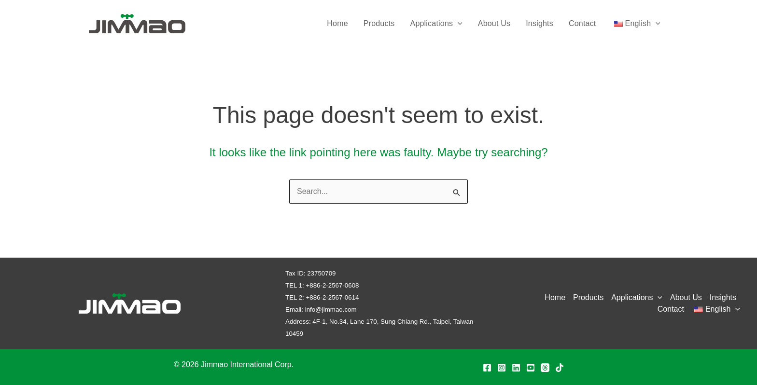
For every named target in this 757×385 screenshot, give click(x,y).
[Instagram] (501, 367)
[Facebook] (487, 367)
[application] (458, 23)
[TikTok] (559, 367)
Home (337, 23)
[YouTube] (530, 367)
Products (379, 23)
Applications (436, 23)
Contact (582, 23)
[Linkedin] (516, 367)
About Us (494, 23)
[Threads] (545, 367)
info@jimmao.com (331, 309)
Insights (539, 23)
